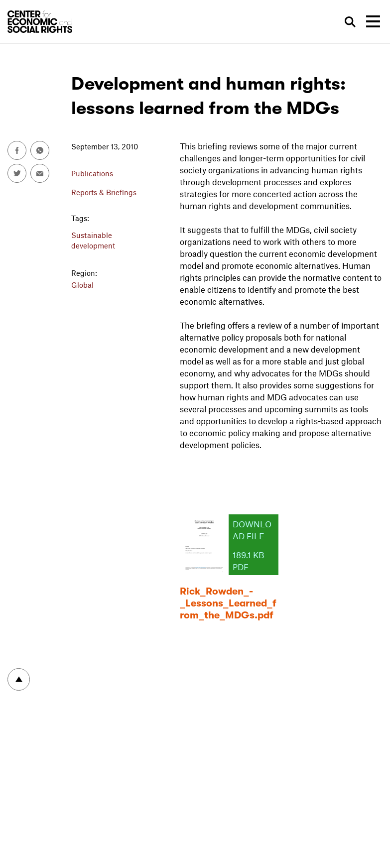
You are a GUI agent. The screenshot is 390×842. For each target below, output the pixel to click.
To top (18, 679)
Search (351, 22)
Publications (92, 173)
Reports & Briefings (103, 192)
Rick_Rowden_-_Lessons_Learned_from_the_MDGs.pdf (228, 603)
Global (82, 284)
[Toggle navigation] (373, 21)
